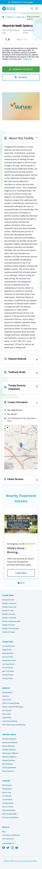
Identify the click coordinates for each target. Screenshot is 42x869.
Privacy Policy (32, 861)
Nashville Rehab (7, 653)
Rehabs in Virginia (8, 632)
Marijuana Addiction (9, 757)
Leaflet (35, 468)
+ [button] (7, 427)
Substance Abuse (9, 734)
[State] (11, 17)
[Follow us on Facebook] (3, 847)
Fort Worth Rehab (8, 646)
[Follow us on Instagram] (12, 847)
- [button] (7, 431)
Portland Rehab (7, 675)
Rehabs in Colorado (9, 618)
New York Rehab (8, 671)
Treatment (6, 781)
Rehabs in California (9, 603)
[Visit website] (21, 77)
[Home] (4, 17)
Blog (3, 831)
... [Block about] (27, 59)
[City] (21, 17)
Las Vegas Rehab (8, 664)
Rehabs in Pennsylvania (10, 628)
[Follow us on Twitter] (8, 847)
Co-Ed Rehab (6, 796)
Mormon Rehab (7, 807)
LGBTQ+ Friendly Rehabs (11, 703)
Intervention (6, 714)
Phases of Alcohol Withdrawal (12, 707)
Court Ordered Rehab (9, 721)
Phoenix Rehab (7, 668)
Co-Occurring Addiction (10, 817)
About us (5, 827)
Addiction (6, 688)
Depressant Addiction (9, 742)
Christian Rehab (7, 803)
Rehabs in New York (9, 607)
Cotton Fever (6, 700)
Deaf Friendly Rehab (9, 814)
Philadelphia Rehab (9, 660)
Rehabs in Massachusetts (11, 621)
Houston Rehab (7, 657)
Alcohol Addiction (8, 746)
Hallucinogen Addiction (10, 753)
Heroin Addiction (8, 771)
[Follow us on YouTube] (16, 847)
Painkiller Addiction (9, 750)
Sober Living (6, 792)
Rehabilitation (7, 789)
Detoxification (7, 785)
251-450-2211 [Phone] (12, 414)
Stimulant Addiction (9, 739)
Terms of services (20, 861)
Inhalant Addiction (8, 760)
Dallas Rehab (6, 650)
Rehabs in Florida (8, 600)
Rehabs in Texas (8, 610)
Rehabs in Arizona (8, 614)
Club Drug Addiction (9, 767)
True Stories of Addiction (11, 835)
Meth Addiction (7, 764)
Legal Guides (6, 718)
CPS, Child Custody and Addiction (14, 725)
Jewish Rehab (7, 799)
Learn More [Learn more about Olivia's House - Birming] (21, 573)
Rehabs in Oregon (8, 625)
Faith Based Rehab (8, 810)
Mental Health (7, 692)
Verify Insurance (8, 839)
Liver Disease (7, 710)
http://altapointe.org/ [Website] (14, 410)
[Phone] (21, 69)
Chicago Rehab (7, 678)
